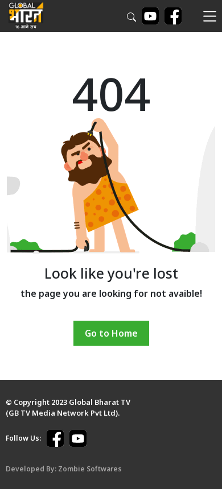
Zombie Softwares (90, 469)
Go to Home (111, 333)
